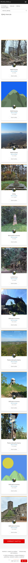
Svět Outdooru (14, 553)
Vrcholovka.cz (4, 6)
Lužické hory (14, 277)
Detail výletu (14, 76)
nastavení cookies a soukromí (16, 557)
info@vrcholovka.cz (19, 555)
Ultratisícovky (22, 551)
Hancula (12, 6)
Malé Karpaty (14, 69)
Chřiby (14, 194)
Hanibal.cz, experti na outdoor (9, 551)
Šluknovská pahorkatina (14, 360)
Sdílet (24, 561)
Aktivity (18, 6)
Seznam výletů (4, 7)
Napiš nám (15, 561)
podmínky (6, 557)
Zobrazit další (14, 541)
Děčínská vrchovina (14, 318)
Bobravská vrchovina (14, 235)
